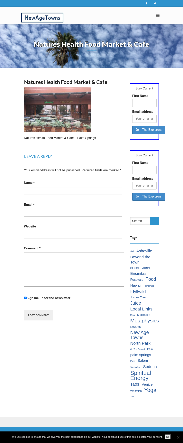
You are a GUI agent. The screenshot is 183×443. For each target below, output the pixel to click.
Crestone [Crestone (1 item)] (146, 268)
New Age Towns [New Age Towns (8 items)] (139, 335)
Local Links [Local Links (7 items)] (141, 308)
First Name (140, 95)
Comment (32, 248)
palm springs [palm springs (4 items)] (140, 355)
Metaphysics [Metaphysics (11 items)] (144, 320)
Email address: (143, 111)
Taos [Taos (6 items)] (134, 384)
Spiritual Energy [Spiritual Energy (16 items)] (140, 375)
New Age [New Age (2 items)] (136, 326)
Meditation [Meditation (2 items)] (143, 314)
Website (30, 226)
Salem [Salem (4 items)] (143, 360)
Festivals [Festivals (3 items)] (136, 279)
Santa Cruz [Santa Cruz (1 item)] (135, 367)
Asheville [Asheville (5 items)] (144, 251)
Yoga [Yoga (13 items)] (150, 390)
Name (29, 182)
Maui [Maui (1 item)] (132, 315)
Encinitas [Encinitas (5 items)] (138, 273)
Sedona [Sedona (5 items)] (150, 367)
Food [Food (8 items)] (151, 279)
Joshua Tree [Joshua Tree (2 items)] (138, 297)
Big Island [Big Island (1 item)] (135, 268)
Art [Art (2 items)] (132, 251)
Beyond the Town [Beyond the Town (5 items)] (140, 259)
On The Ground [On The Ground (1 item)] (137, 349)
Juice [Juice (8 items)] (135, 303)
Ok (167, 436)
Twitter (155, 3)
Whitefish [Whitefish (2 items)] (136, 390)
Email (29, 204)
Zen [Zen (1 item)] (132, 396)
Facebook (147, 3)
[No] (178, 437)
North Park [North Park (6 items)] (140, 343)
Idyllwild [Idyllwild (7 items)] (138, 291)
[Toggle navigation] (157, 15)
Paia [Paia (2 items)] (150, 349)
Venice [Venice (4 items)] (147, 384)
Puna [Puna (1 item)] (132, 361)
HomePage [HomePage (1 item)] (149, 286)
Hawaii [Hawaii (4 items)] (135, 285)
